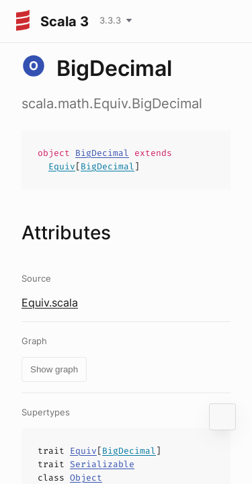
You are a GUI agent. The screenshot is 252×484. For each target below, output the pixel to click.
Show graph (54, 369)
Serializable (102, 464)
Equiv (61, 166)
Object (86, 477)
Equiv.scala (50, 302)
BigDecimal (102, 153)
